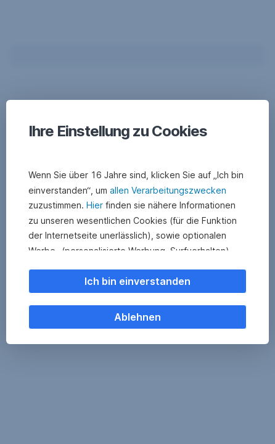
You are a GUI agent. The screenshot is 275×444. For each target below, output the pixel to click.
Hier (94, 205)
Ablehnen (137, 317)
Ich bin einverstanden (137, 281)
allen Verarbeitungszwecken (168, 190)
